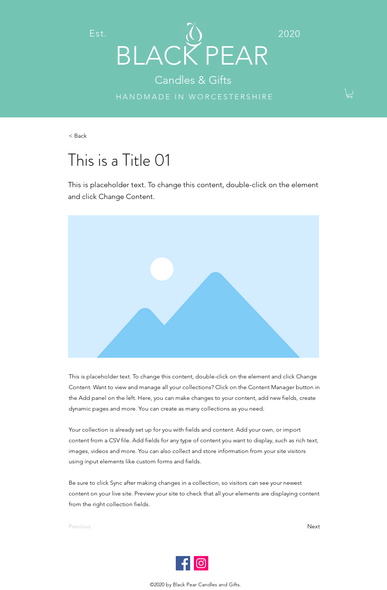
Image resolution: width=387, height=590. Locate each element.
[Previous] (93, 526)
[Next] (301, 526)
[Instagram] (201, 563)
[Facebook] (183, 563)
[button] (349, 93)
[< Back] (93, 135)
